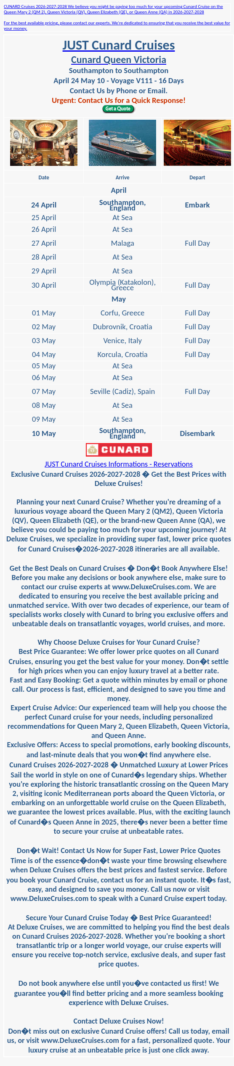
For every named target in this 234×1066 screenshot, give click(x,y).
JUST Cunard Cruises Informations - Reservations (119, 464)
